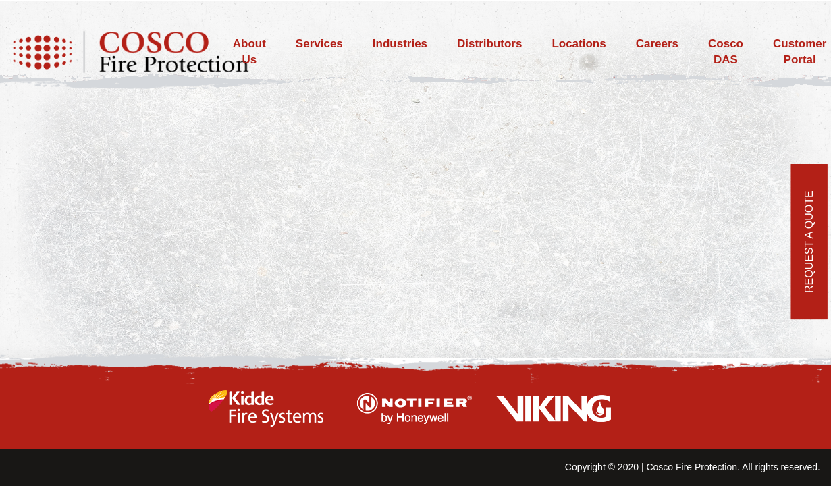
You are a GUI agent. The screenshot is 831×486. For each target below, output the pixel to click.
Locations (579, 43)
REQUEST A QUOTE (809, 242)
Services (319, 43)
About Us (249, 51)
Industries (400, 43)
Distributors (489, 43)
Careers (657, 43)
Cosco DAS (725, 51)
